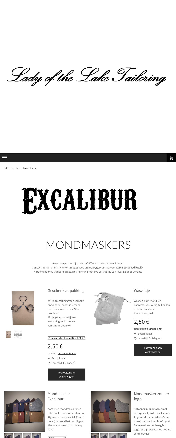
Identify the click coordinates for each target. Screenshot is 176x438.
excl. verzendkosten (67, 353)
